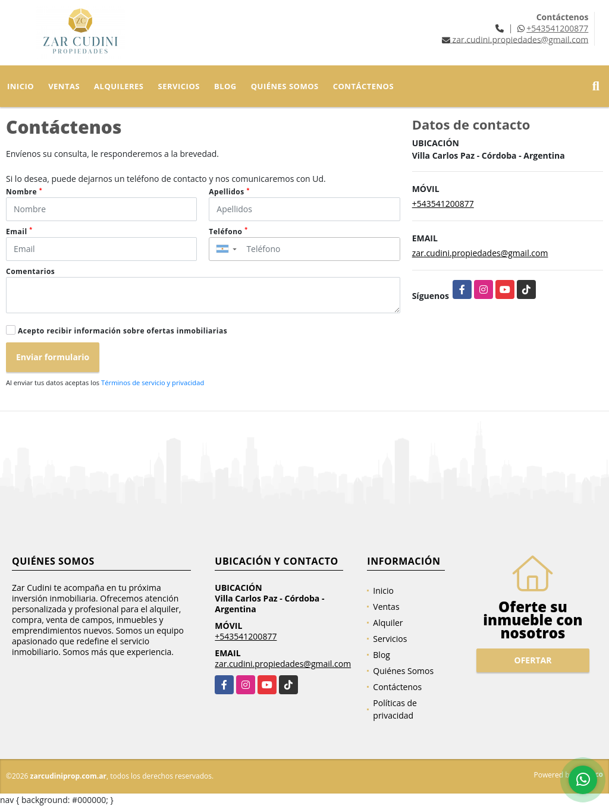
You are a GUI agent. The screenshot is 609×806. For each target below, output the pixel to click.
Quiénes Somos (285, 86)
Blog (225, 86)
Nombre (24, 192)
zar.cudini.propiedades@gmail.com (480, 253)
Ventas (64, 86)
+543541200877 (557, 28)
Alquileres (118, 86)
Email (19, 231)
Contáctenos (363, 86)
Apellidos (229, 192)
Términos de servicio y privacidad (152, 382)
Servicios (179, 86)
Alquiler (388, 622)
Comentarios (30, 271)
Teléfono (228, 231)
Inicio (20, 86)
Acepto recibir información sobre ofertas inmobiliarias (122, 331)
